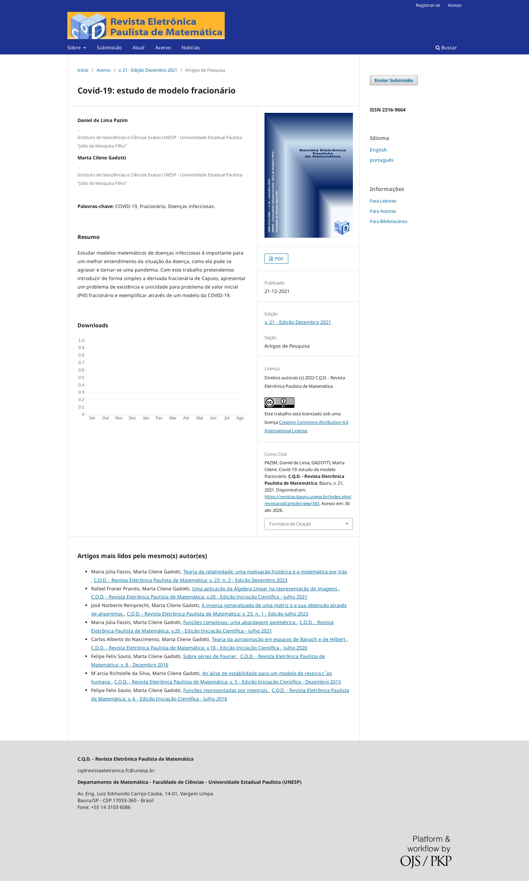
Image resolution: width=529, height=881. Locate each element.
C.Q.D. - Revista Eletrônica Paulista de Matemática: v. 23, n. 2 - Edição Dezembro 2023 (190, 580)
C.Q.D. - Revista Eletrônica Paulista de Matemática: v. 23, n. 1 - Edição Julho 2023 (217, 613)
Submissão (109, 47)
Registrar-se (428, 5)
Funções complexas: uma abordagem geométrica (240, 622)
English (378, 149)
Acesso (455, 5)
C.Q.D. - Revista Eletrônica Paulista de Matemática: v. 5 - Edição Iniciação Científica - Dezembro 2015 (227, 681)
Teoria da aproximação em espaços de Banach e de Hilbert (279, 639)
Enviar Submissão (394, 80)
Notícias (191, 47)
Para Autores (383, 211)
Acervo (163, 47)
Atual (138, 47)
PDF (279, 259)
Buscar (446, 47)
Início (83, 70)
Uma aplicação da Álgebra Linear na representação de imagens (265, 588)
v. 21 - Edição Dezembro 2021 (148, 70)
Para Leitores (383, 201)
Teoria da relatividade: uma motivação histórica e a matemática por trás (265, 571)
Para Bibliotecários (388, 221)
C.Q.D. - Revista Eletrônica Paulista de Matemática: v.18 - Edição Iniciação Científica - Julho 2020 (199, 647)
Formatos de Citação (290, 524)
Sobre (74, 47)
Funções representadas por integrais (226, 690)
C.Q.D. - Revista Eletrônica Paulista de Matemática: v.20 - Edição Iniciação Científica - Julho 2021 (199, 596)
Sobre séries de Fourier (210, 656)
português (382, 160)
